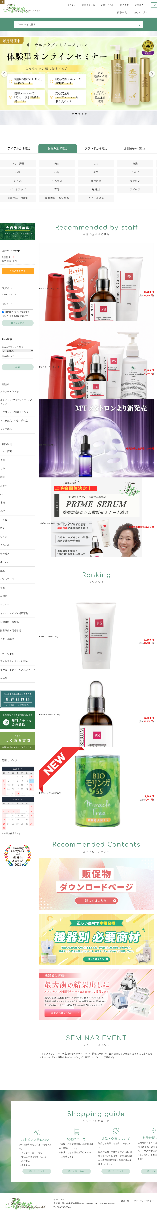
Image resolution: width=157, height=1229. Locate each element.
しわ (96, 163)
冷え (2, 528)
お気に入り (140, 5)
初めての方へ (140, 12)
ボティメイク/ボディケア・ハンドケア (16, 402)
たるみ (3, 485)
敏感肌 (96, 189)
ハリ (18, 172)
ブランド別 (8, 654)
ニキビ (135, 172)
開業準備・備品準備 (57, 198)
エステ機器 (6, 429)
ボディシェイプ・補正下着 (14, 613)
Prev (4, 74)
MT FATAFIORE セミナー (50, 445)
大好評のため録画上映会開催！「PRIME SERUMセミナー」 (66, 523)
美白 (57, 163)
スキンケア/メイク (9, 391)
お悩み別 (7, 444)
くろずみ (57, 180)
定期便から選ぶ (134, 148)
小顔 (57, 172)
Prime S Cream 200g (48, 636)
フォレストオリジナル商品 (14, 661)
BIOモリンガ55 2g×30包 (50, 793)
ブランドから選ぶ (96, 148)
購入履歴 (124, 5)
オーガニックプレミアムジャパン (17, 669)
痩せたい (135, 180)
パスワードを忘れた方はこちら (16, 316)
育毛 (57, 189)
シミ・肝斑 (18, 163)
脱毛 (2, 570)
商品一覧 (122, 12)
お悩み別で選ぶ (58, 148)
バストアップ (18, 189)
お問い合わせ (107, 5)
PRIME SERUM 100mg (49, 715)
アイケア (135, 189)
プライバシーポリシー (144, 1201)
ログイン (71, 5)
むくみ (18, 180)
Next (151, 74)
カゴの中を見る (18, 271)
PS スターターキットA (49, 289)
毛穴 (96, 172)
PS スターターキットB (49, 367)
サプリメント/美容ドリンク (14, 412)
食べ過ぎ (96, 180)
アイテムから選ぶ (19, 148)
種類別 (5, 384)
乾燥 (135, 163)
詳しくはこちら (37, 1171)
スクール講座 (96, 198)
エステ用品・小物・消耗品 (14, 420)
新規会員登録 (88, 5)
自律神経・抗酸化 (18, 198)
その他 (3, 678)
